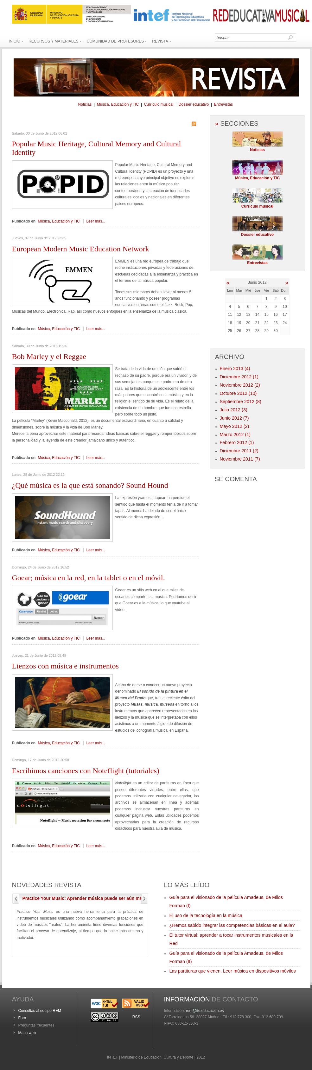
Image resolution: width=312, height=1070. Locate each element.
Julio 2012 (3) (233, 409)
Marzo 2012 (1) (235, 434)
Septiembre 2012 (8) (240, 401)
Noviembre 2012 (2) (240, 385)
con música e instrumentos (65, 666)
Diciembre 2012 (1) (239, 376)
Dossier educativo (194, 104)
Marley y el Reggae (49, 356)
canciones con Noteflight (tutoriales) (85, 771)
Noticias (85, 104)
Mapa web (27, 1033)
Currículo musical (159, 104)
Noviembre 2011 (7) (240, 459)
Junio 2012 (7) (234, 418)
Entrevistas (223, 104)
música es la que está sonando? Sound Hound (90, 485)
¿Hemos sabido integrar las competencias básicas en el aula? (232, 925)
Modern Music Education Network (80, 249)
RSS (136, 1017)
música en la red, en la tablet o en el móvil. (88, 578)
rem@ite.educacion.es (205, 1010)
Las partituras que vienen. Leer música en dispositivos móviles (232, 971)
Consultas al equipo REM (39, 1010)
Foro (22, 1018)
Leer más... (95, 221)
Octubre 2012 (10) (238, 393)
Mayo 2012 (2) (234, 426)
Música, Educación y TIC (118, 104)
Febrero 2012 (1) (237, 442)
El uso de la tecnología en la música (205, 915)
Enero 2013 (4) (235, 368)
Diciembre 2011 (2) (239, 450)
